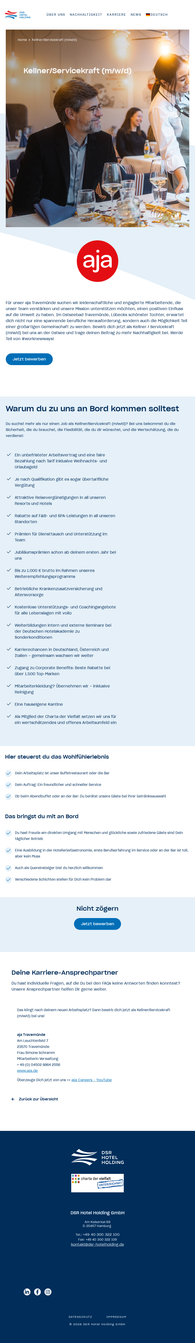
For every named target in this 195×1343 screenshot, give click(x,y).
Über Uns (56, 15)
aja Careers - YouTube (91, 1080)
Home (22, 40)
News (136, 15)
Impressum (117, 1317)
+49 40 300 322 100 (101, 1234)
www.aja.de (27, 1070)
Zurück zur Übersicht (38, 1099)
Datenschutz (80, 1317)
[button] (30, 359)
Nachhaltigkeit (86, 15)
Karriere (116, 15)
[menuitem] (157, 15)
